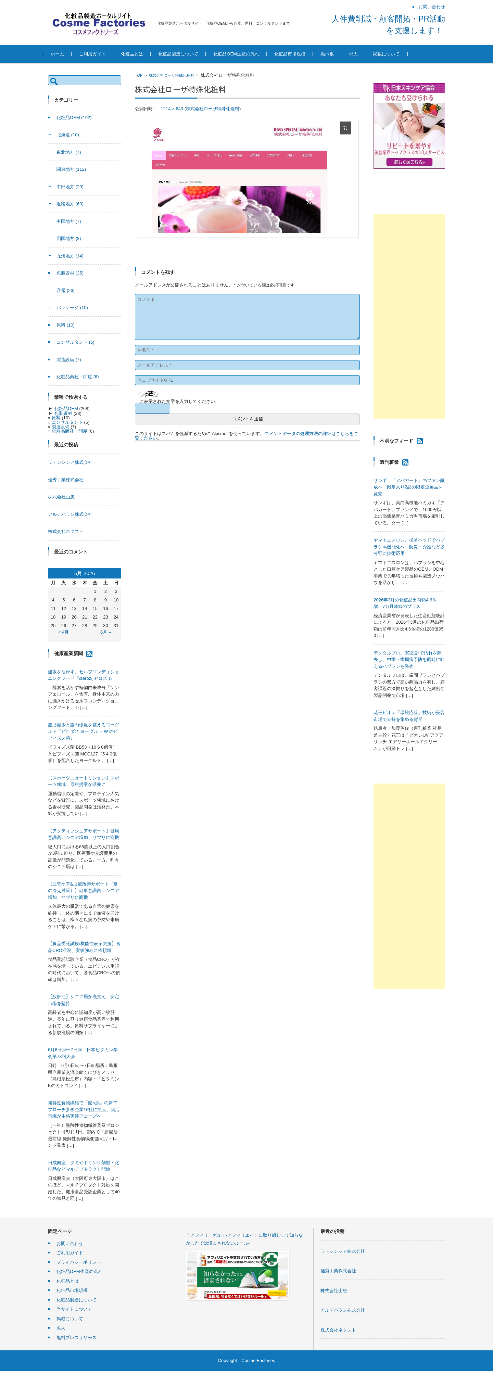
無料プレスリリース (76, 1337)
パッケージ (72, 307)
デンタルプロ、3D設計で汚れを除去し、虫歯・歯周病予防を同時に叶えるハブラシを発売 (409, 659)
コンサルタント (75, 342)
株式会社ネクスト (66, 531)
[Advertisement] (409, 316)
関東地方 (71, 169)
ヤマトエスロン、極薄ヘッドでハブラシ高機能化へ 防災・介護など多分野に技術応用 (409, 546)
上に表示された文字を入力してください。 (177, 401)
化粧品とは (137, 53)
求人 (358, 53)
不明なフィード (396, 441)
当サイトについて (74, 1309)
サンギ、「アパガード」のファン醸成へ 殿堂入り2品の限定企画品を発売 (409, 487)
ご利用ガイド (97, 53)
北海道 (67, 134)
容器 (65, 290)
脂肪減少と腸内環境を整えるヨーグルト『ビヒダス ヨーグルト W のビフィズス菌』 (83, 731)
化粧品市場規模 (294, 53)
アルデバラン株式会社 (70, 514)
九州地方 (70, 255)
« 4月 (63, 632)
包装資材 (70, 273)
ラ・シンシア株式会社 (70, 462)
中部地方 (70, 186)
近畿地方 (70, 203)
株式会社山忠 (61, 496)
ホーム (62, 53)
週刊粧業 (389, 462)
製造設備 (68, 359)
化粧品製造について (183, 53)
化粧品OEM (74, 117)
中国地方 (68, 221)
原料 (65, 325)
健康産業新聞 (68, 653)
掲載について (391, 53)
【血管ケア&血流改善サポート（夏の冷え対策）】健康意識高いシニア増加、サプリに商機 (83, 890)
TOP (138, 75)
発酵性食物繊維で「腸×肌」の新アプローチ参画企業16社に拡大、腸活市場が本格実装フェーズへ (83, 1109)
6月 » (105, 632)
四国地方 (68, 238)
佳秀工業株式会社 (66, 479)
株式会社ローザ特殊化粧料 (171, 75)
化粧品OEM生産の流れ (241, 53)
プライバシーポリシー (78, 1262)
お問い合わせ (69, 1243)
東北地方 (68, 152)
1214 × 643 (172, 108)
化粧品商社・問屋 (77, 376)
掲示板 (332, 53)
